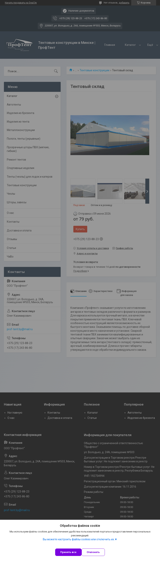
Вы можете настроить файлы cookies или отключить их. (79, 539)
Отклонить (93, 552)
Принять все (68, 552)
